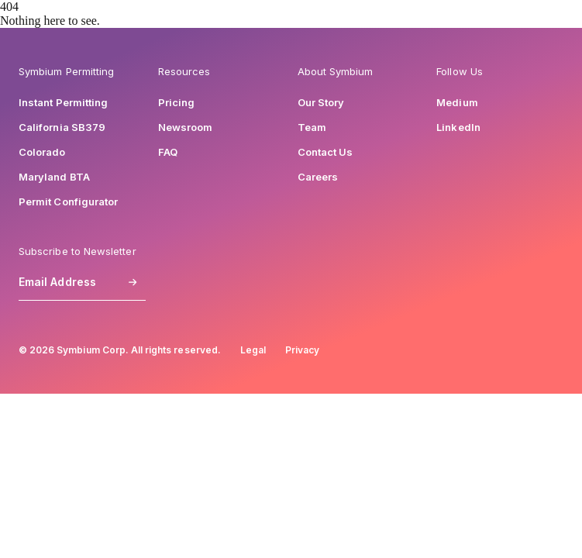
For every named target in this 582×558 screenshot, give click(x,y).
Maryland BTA (54, 176)
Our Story (321, 102)
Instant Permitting (63, 102)
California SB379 (62, 127)
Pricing (176, 102)
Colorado (42, 152)
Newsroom (185, 127)
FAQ (167, 152)
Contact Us (325, 152)
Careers (318, 176)
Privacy (302, 350)
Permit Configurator (68, 201)
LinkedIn (458, 127)
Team (312, 127)
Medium (456, 102)
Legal (253, 350)
